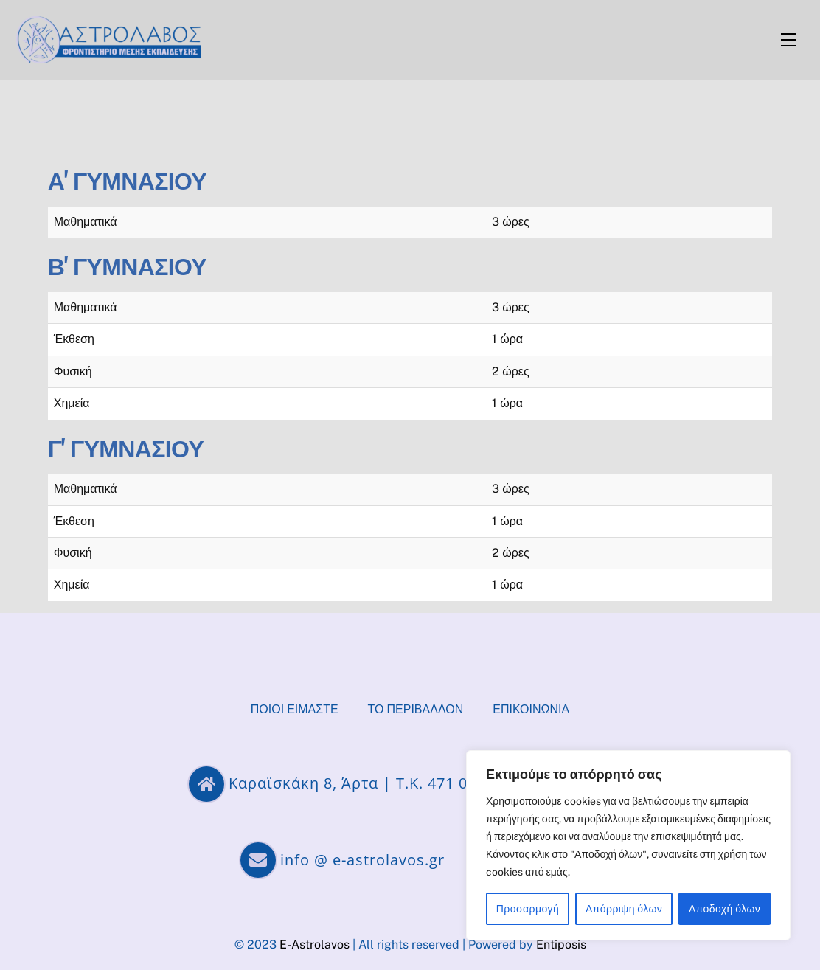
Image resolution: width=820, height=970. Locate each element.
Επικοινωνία (531, 709)
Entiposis (561, 945)
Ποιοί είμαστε (294, 709)
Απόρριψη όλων (624, 909)
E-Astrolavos (314, 945)
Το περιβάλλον (416, 709)
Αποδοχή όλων (724, 909)
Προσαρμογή (527, 909)
